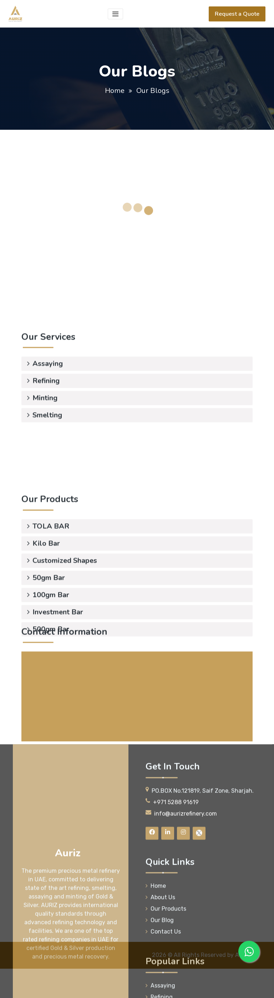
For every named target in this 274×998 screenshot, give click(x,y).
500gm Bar (48, 658)
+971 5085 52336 (75, 724)
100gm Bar (48, 623)
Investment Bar (55, 641)
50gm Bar (46, 606)
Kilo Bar (43, 572)
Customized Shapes (62, 589)
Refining (43, 363)
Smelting (44, 397)
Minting (42, 380)
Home (115, 90)
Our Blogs (152, 90)
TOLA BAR (48, 555)
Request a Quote (237, 14)
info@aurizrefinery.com (83, 741)
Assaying (45, 346)
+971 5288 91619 (74, 714)
